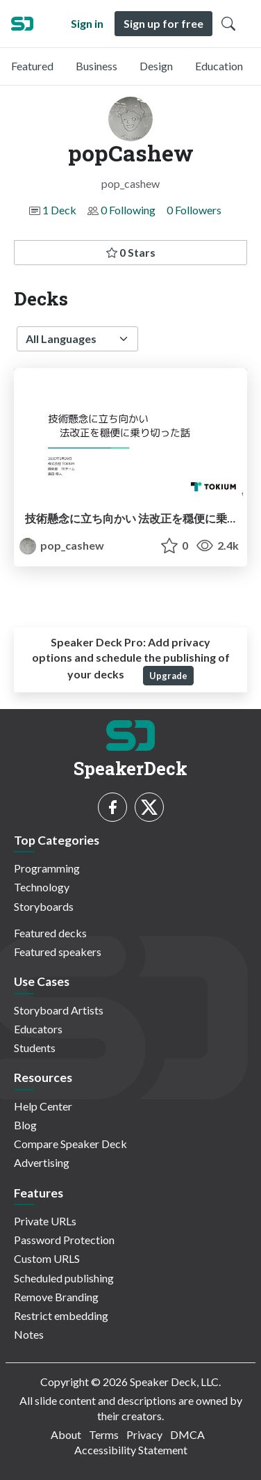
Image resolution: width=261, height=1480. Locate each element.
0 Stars (130, 252)
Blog (25, 1124)
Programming (47, 868)
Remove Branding (56, 1296)
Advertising (41, 1162)
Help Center (43, 1106)
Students (35, 1047)
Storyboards (44, 906)
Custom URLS (47, 1258)
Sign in (87, 23)
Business (96, 65)
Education (219, 65)
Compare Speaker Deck (70, 1143)
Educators (38, 1028)
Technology (41, 886)
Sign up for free (163, 23)
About (66, 1434)
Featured (32, 65)
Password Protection (64, 1239)
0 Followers (194, 209)
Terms (104, 1434)
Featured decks (50, 932)
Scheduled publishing (64, 1277)
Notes (29, 1334)
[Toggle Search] (228, 23)
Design (156, 65)
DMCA (187, 1434)
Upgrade (168, 675)
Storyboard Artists (58, 1010)
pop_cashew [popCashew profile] (61, 545)
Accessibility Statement (130, 1449)
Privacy (144, 1434)
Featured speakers (57, 951)
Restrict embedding (61, 1315)
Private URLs (45, 1220)
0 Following (128, 209)
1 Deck (59, 209)
